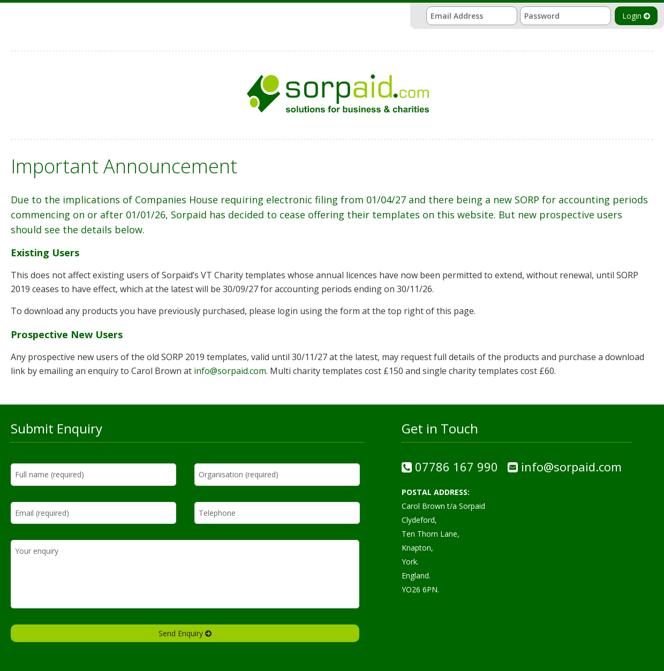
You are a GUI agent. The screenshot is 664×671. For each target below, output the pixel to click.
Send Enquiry (185, 633)
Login (636, 16)
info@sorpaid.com (230, 371)
